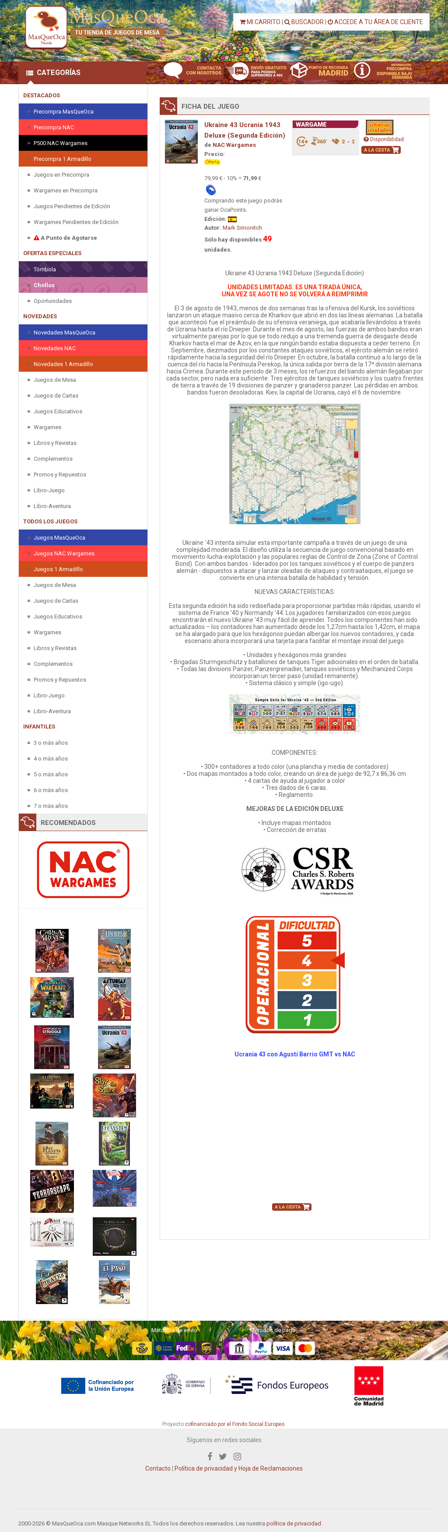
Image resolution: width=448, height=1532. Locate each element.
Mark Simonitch (242, 227)
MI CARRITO (260, 21)
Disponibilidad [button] (384, 139)
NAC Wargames (234, 145)
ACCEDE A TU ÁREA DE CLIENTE (375, 21)
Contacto (158, 1468)
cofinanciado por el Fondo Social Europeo (234, 1424)
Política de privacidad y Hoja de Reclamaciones (239, 1468)
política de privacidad (293, 1523)
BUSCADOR (304, 21)
